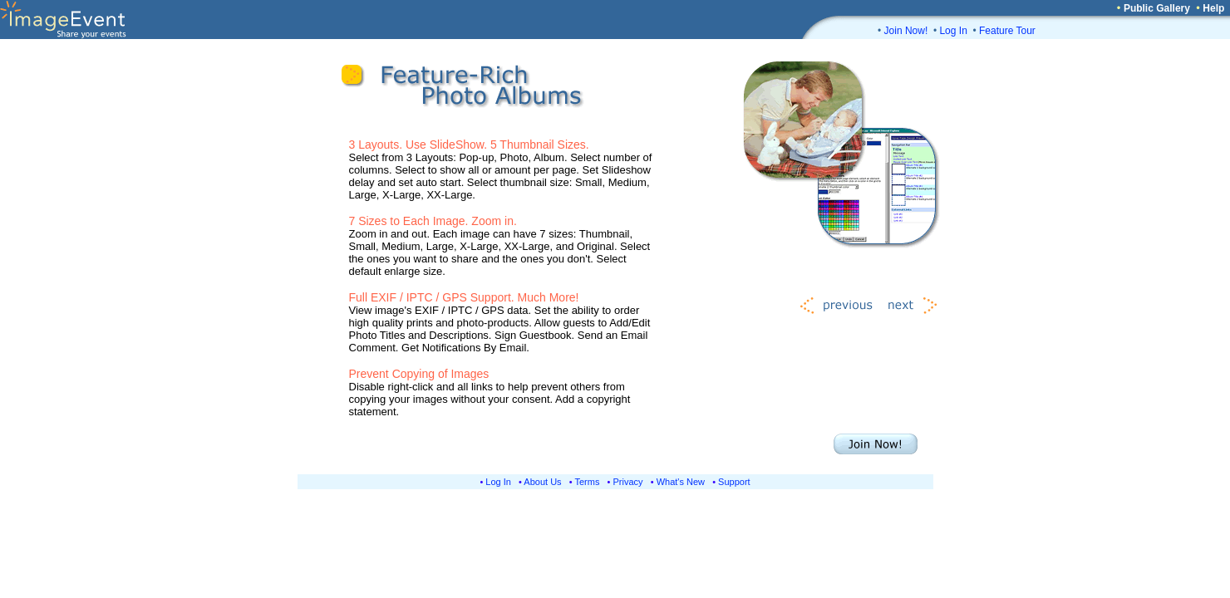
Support (734, 482)
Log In (953, 31)
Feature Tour (1007, 31)
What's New (681, 482)
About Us (542, 482)
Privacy (628, 482)
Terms (587, 482)
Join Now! (906, 31)
